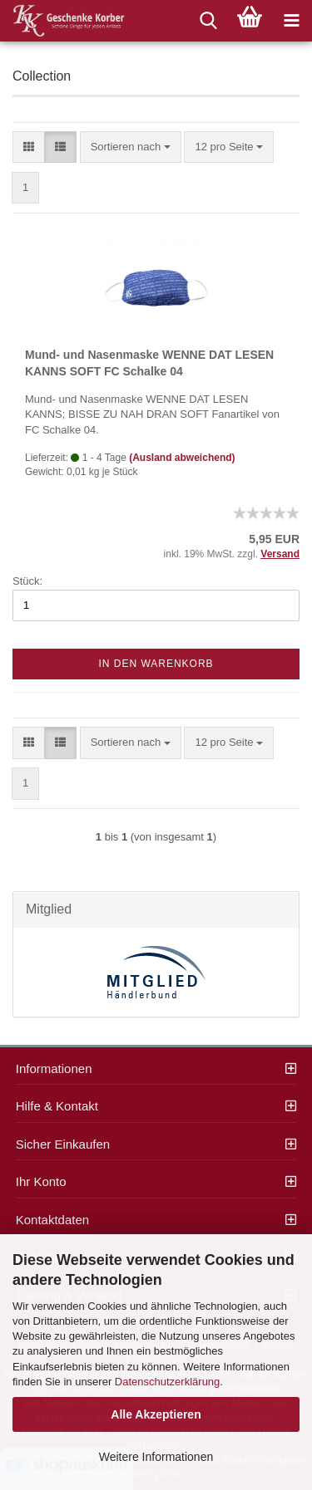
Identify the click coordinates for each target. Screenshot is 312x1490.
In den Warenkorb (155, 663)
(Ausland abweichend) (182, 457)
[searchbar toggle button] (208, 21)
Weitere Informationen (156, 1456)
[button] (28, 147)
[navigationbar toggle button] (291, 21)
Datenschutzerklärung (167, 1381)
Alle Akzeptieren (156, 1414)
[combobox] (130, 147)
